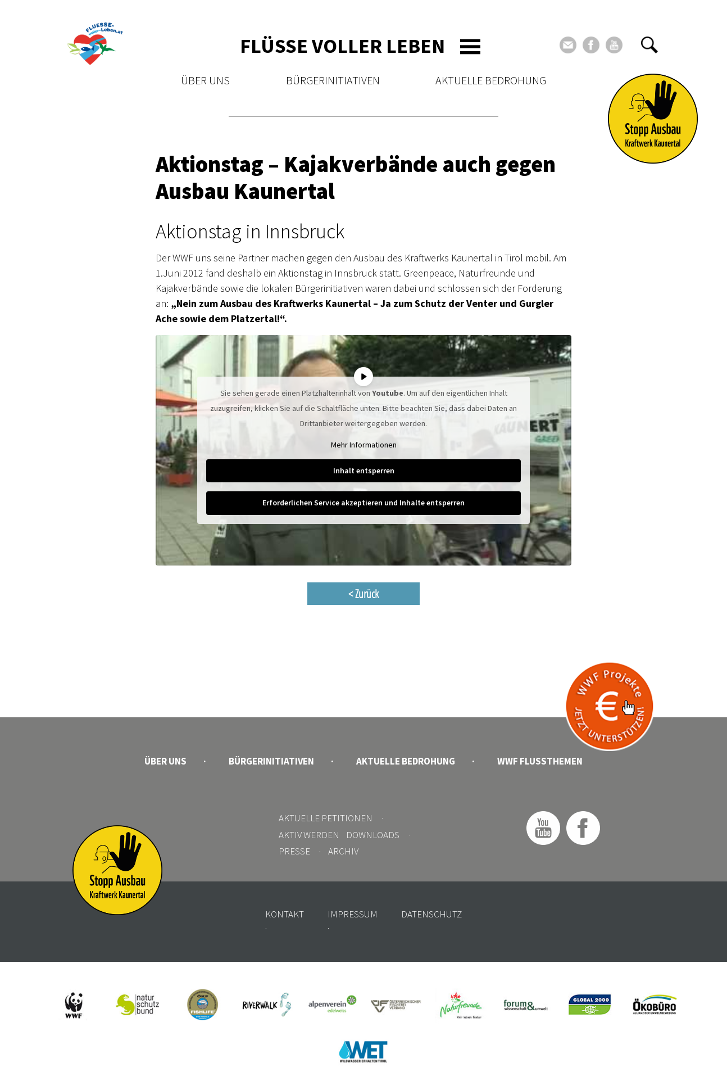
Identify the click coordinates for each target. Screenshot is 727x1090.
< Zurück (363, 593)
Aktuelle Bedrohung (490, 80)
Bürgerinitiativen (333, 80)
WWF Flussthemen (540, 761)
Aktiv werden (309, 835)
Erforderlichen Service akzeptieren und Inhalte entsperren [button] (363, 502)
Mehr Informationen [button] (364, 445)
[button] (649, 45)
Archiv (343, 851)
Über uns (205, 80)
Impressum (353, 914)
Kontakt (284, 914)
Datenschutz (431, 914)
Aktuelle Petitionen (325, 818)
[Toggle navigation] (470, 46)
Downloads (372, 835)
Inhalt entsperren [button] (363, 470)
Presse (294, 851)
